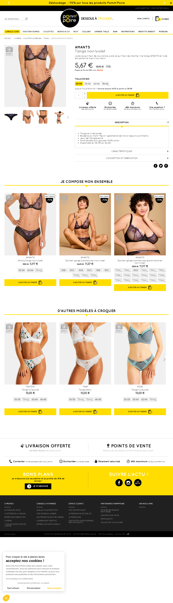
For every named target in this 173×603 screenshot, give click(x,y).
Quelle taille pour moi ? (86, 89)
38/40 (88, 84)
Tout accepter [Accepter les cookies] (54, 588)
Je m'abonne (40, 486)
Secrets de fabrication (15, 517)
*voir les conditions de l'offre (15, 525)
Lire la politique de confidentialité (19, 579)
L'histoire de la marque (15, 513)
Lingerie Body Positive (47, 521)
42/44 (97, 84)
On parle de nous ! (12, 510)
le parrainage (75, 517)
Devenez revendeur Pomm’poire (110, 511)
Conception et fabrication (137, 158)
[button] (6, 598)
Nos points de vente (110, 515)
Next (164, 360)
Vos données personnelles (84, 534)
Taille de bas (82, 79)
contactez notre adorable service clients (81, 521)
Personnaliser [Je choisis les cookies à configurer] (33, 588)
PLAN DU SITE (120, 534)
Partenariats (106, 519)
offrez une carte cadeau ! (49, 524)
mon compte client (77, 510)
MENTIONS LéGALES (105, 534)
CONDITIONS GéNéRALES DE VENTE (57, 534)
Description (142, 122)
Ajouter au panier (128, 95)
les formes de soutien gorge (50, 517)
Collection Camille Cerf (112, 522)
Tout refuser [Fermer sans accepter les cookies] (13, 588)
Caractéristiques (140, 151)
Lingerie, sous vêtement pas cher (18, 8)
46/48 (105, 84)
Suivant (67, 117)
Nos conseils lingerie (46, 513)
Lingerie (8, 521)
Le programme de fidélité (80, 513)
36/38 (79, 84)
